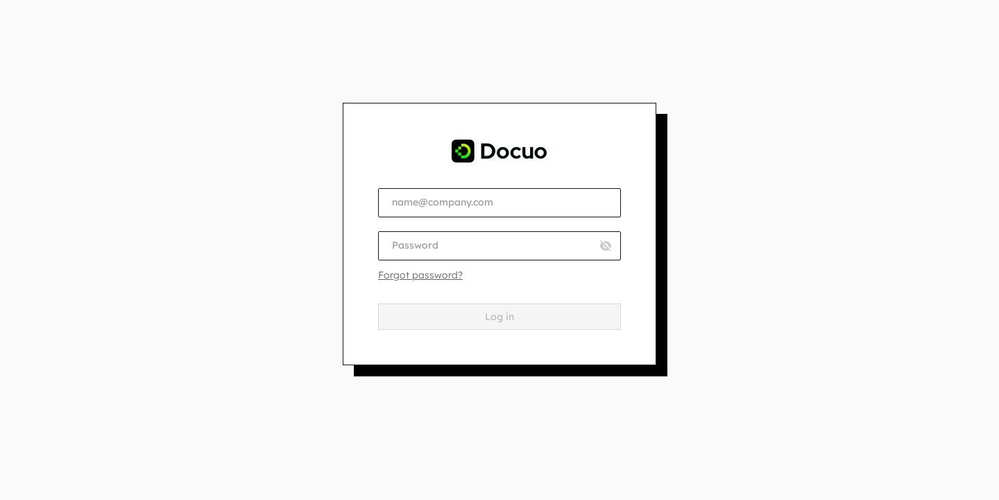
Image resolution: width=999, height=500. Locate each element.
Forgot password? (420, 275)
